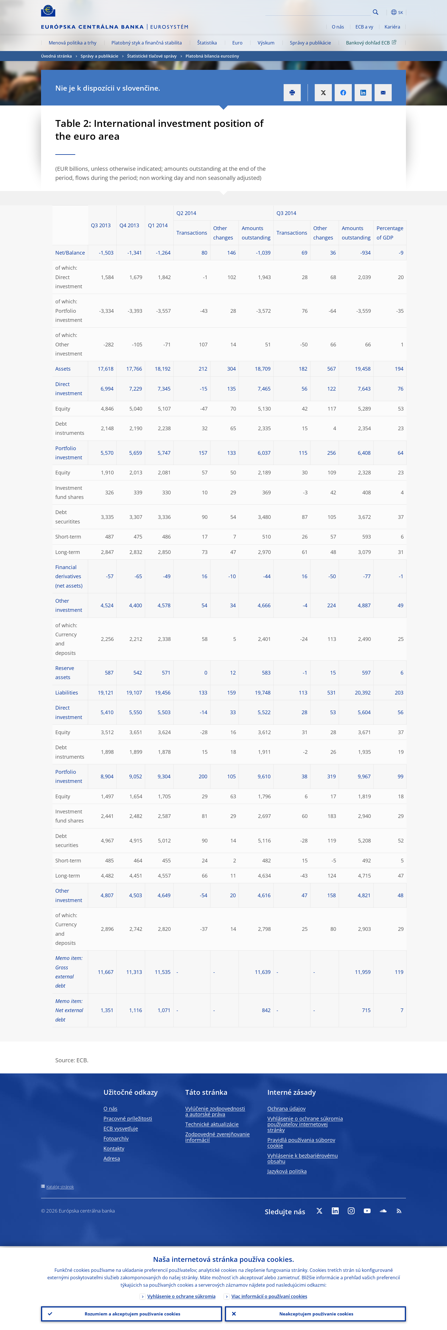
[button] (386, 12)
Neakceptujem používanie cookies (315, 1313)
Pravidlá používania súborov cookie (301, 1142)
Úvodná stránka (56, 56)
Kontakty (113, 1148)
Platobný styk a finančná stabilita (146, 43)
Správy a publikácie (310, 43)
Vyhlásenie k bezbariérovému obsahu (302, 1158)
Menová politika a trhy (72, 43)
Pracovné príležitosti (127, 1118)
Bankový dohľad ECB (372, 42)
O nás (338, 27)
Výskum (266, 43)
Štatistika (207, 43)
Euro (237, 43)
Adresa (111, 1158)
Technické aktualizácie (212, 1124)
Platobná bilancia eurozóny (212, 56)
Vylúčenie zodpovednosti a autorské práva (215, 1111)
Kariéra (392, 27)
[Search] (342, 11)
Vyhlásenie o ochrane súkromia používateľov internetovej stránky (305, 1124)
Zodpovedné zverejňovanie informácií (217, 1137)
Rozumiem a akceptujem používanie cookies (131, 1313)
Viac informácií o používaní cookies (269, 1295)
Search (375, 12)
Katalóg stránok (60, 1186)
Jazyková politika (287, 1171)
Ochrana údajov (286, 1108)
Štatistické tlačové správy (152, 56)
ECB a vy (364, 27)
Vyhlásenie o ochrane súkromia (181, 1295)
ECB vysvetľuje (120, 1128)
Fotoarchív (116, 1138)
